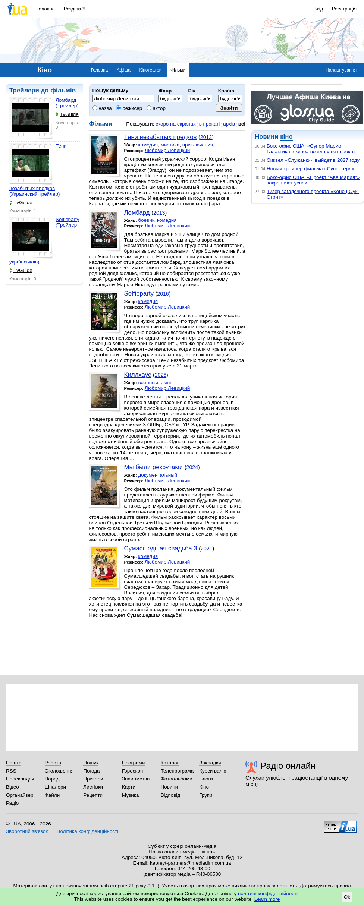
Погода (91, 771)
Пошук (90, 762)
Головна (46, 9)
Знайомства (136, 779)
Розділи (72, 9)
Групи (205, 795)
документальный (157, 475)
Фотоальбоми (176, 779)
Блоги (206, 779)
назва (102, 108)
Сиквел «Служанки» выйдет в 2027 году (313, 160)
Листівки (93, 787)
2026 (160, 375)
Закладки (210, 762)
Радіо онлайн (288, 766)
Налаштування (341, 70)
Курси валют (213, 771)
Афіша (124, 70)
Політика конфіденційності (87, 831)
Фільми (177, 70)
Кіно (204, 787)
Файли (52, 795)
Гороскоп (132, 771)
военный (148, 382)
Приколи (93, 779)
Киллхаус (137, 374)
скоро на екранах (175, 124)
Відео (12, 787)
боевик (146, 220)
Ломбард (137, 212)
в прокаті (209, 124)
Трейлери (24, 90)
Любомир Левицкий (167, 150)
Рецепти (93, 795)
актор (156, 108)
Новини (169, 787)
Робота (53, 762)
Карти (128, 787)
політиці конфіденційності (268, 893)
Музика (130, 795)
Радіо (12, 803)
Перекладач (20, 779)
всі (241, 124)
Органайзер (19, 795)
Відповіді (171, 795)
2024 (192, 467)
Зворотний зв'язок (27, 831)
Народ (52, 779)
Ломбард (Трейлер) (67, 102)
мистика (169, 145)
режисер (129, 108)
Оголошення (59, 771)
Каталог (170, 762)
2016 (163, 294)
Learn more (267, 899)
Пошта (13, 762)
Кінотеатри (150, 70)
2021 (206, 549)
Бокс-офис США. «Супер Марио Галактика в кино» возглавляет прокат (311, 148)
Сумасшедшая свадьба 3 (160, 548)
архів (229, 124)
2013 (206, 137)
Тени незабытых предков (160, 137)
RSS (11, 771)
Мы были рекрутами (153, 467)
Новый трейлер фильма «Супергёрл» (310, 168)
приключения (197, 145)
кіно (286, 136)
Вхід (318, 9)
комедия (148, 145)
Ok (347, 897)
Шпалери (55, 787)
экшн (167, 382)
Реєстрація (344, 9)
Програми (133, 762)
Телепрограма (177, 771)
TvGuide (67, 114)
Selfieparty (139, 293)
